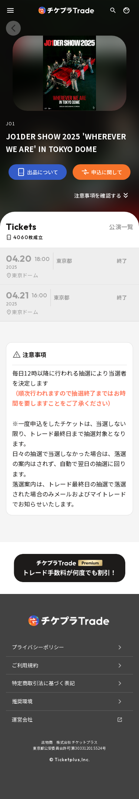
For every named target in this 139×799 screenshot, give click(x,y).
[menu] (10, 10)
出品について (38, 172)
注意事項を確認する (102, 195)
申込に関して (102, 172)
